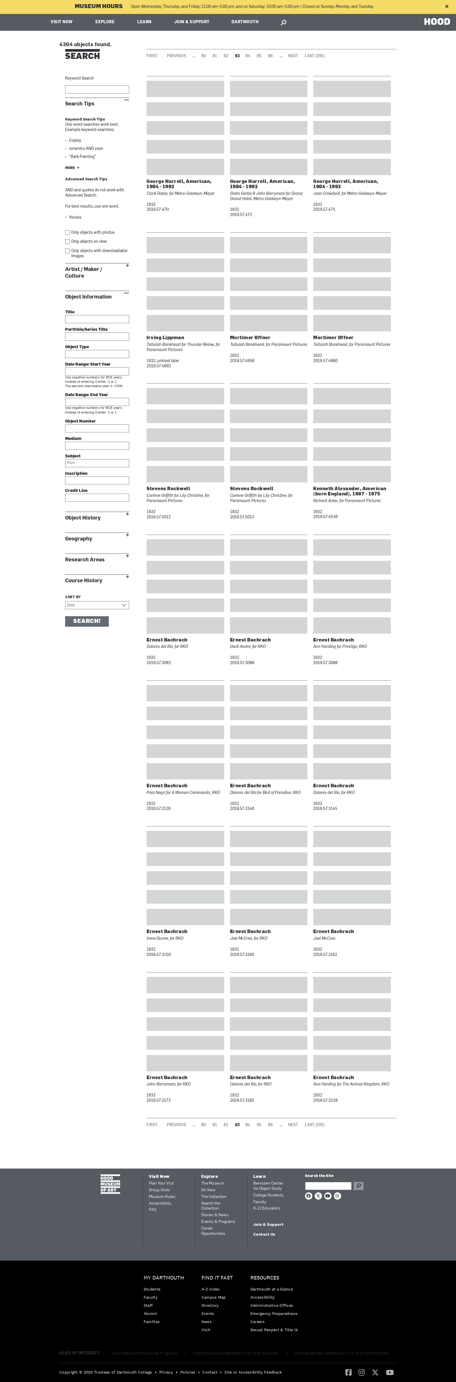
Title (69, 312)
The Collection (214, 1197)
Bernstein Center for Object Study (268, 1186)
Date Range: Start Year (88, 364)
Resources (264, 1278)
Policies (187, 1372)
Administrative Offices (271, 1305)
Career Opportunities (213, 1231)
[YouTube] (390, 1372)
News (207, 1321)
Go (359, 1186)
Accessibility (160, 1203)
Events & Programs (218, 1222)
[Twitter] (375, 1372)
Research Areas (85, 560)
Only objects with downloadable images (99, 253)
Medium (73, 439)
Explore (105, 22)
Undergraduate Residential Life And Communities (342, 1353)
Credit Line (76, 491)
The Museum (212, 1183)
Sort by (73, 597)
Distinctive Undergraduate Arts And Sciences (236, 1353)
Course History (83, 581)
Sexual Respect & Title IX (274, 1329)
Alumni (150, 1313)
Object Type (77, 347)
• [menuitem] (155, 1372)
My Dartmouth (164, 1278)
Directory (210, 1305)
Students (152, 1289)
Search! (87, 621)
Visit (206, 1329)
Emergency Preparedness (274, 1313)
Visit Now (62, 22)
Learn (144, 22)
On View (208, 1190)
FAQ (152, 1210)
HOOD (437, 21)
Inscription (76, 474)
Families (152, 1321)
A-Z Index (211, 1289)
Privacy (166, 1372)
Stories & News (215, 1215)
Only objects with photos (93, 233)
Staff (148, 1305)
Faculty (259, 1202)
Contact (209, 1372)
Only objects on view (89, 242)
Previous (176, 56)
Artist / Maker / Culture (83, 272)
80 (203, 56)
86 (270, 56)
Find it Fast (217, 1278)
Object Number (80, 421)
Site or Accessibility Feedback (253, 1372)
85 (259, 56)
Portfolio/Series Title (86, 330)
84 (247, 56)
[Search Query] (328, 1186)
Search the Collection (210, 1206)
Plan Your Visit (161, 1183)
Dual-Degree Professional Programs (144, 1353)
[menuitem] (165, 1301)
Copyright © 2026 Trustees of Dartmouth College (105, 1372)
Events (208, 1313)
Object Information (88, 297)
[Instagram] (362, 1372)
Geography (78, 539)
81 (215, 56)
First (152, 56)
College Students (268, 1195)
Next (293, 56)
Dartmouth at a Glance (271, 1289)
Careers (257, 1321)
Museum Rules (162, 1197)
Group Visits (159, 1190)
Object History (83, 518)
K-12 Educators (266, 1208)
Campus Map (214, 1297)
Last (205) (315, 56)
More (70, 168)
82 (226, 56)
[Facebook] (348, 1372)
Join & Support (192, 22)
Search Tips (80, 104)
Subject (73, 456)
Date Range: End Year (86, 395)
